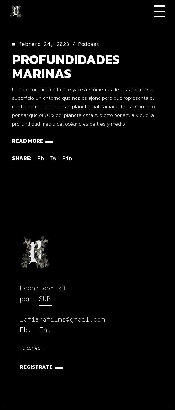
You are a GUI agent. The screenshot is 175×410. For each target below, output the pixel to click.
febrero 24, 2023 (44, 44)
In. (45, 330)
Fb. (25, 330)
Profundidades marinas (66, 66)
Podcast (88, 44)
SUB (45, 299)
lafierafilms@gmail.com (62, 319)
